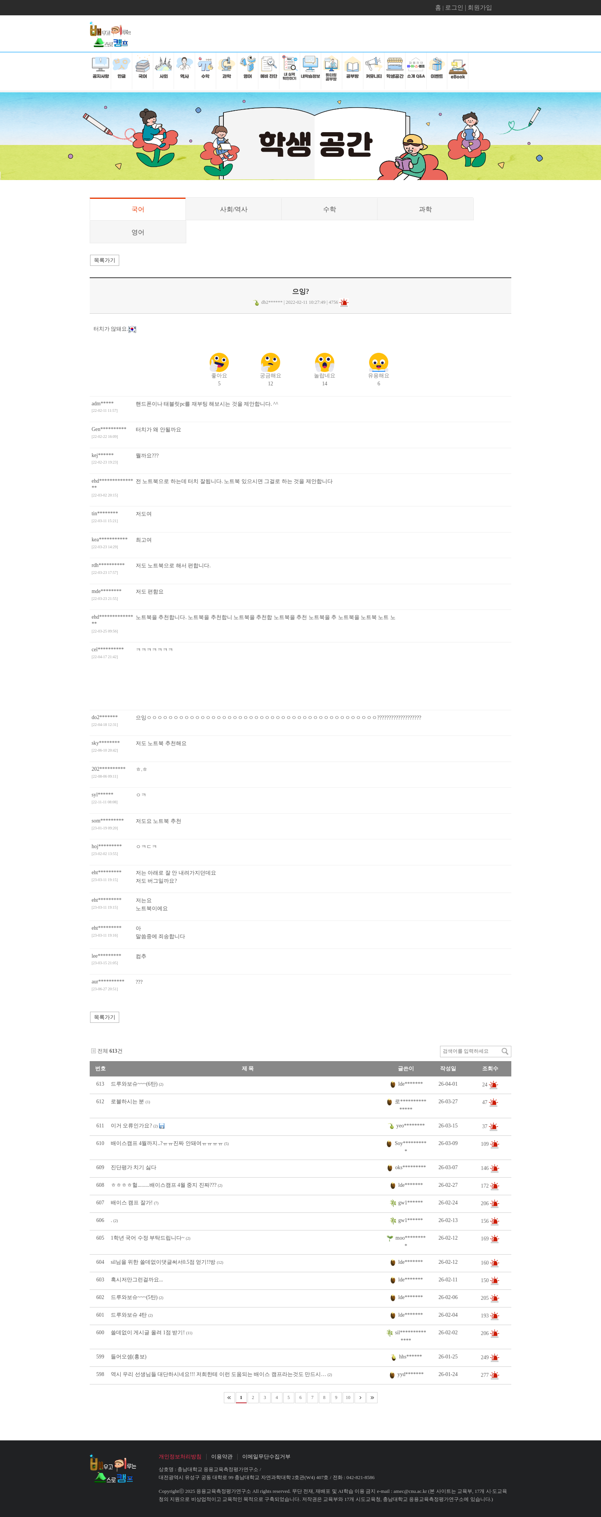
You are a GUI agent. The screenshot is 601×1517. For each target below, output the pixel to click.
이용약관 (222, 1457)
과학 (425, 209)
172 (485, 1186)
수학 (329, 209)
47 (485, 1102)
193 (485, 1316)
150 (485, 1280)
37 (485, 1126)
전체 (102, 1051)
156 (485, 1221)
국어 (138, 209)
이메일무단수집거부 (266, 1457)
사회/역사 (234, 209)
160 (485, 1263)
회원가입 (480, 7)
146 (485, 1168)
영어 (138, 232)
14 (324, 373)
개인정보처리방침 (180, 1457)
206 (485, 1203)
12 (270, 373)
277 (485, 1375)
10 (348, 1397)
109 (485, 1144)
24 (485, 1084)
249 (485, 1357)
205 (485, 1298)
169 (485, 1239)
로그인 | (456, 7)
